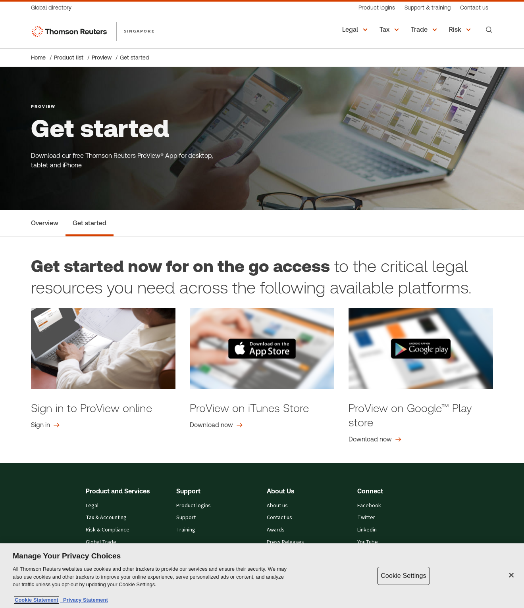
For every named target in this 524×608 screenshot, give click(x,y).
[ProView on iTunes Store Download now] (216, 425)
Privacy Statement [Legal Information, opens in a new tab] (84, 600)
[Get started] (90, 223)
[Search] (489, 29)
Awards (276, 530)
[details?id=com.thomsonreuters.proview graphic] (421, 348)
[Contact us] (474, 8)
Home (38, 57)
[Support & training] (427, 8)
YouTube (367, 542)
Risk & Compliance (107, 530)
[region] (262, 575)
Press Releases (285, 542)
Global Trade (101, 542)
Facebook (369, 506)
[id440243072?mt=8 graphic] (262, 348)
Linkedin (367, 530)
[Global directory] (53, 8)
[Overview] (45, 223)
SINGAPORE (139, 31)
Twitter (366, 518)
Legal (92, 506)
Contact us (279, 518)
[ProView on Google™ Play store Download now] (375, 439)
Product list (68, 57)
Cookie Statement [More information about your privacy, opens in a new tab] (36, 600)
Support (186, 518)
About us (277, 506)
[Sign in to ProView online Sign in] (45, 425)
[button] (356, 29)
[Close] (511, 575)
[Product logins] (377, 8)
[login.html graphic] (103, 348)
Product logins (193, 506)
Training (185, 530)
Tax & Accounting (106, 518)
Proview (102, 57)
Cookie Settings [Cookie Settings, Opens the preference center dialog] (403, 575)
